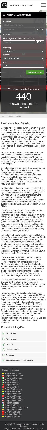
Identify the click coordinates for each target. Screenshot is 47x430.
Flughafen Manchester (15, 398)
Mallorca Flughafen (13, 414)
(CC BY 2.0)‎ (38, 428)
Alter (5, 62)
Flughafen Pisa (11, 405)
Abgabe (6, 35)
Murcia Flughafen (12, 416)
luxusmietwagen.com (21, 5)
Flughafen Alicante (13, 373)
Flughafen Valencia (13, 410)
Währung (7, 48)
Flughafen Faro (11, 385)
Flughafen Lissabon (13, 389)
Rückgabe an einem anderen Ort (19, 38)
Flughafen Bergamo (13, 378)
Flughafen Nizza (12, 403)
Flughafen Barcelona (14, 376)
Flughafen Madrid (12, 391)
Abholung (7, 21)
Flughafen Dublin (12, 382)
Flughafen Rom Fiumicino (16, 407)
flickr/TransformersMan (22, 428)
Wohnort (6, 55)
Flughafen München (13, 401)
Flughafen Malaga (13, 396)
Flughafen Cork (11, 380)
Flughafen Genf (12, 387)
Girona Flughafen (12, 412)
